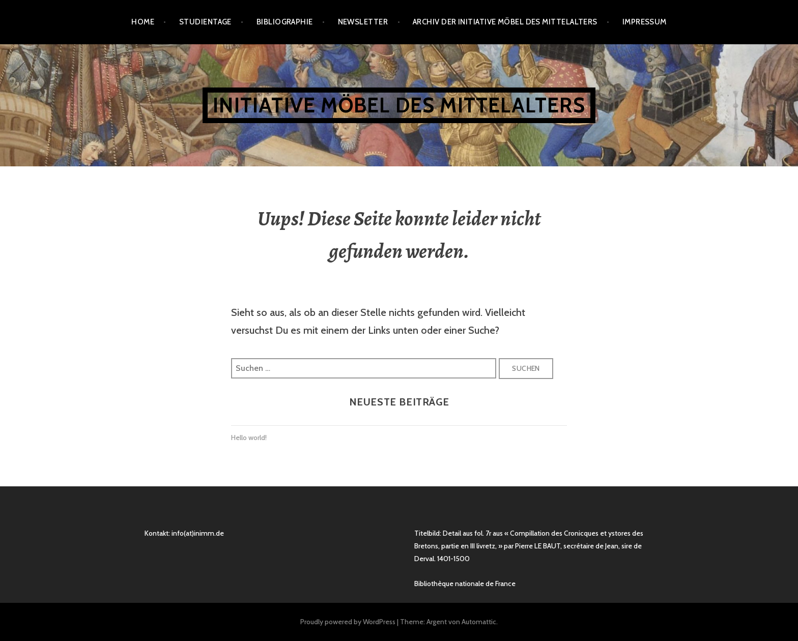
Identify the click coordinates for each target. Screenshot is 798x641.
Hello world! (249, 437)
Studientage (205, 21)
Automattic (479, 621)
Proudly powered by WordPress (347, 621)
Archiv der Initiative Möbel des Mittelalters (505, 21)
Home (142, 21)
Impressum (644, 21)
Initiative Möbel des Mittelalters (399, 105)
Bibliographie (284, 21)
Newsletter (363, 21)
